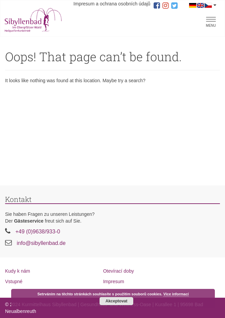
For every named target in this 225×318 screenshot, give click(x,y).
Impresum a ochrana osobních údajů (111, 3)
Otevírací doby (118, 271)
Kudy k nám (17, 271)
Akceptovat (117, 301)
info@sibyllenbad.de (41, 243)
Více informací (176, 294)
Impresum (113, 281)
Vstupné (13, 281)
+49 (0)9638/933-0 (37, 231)
